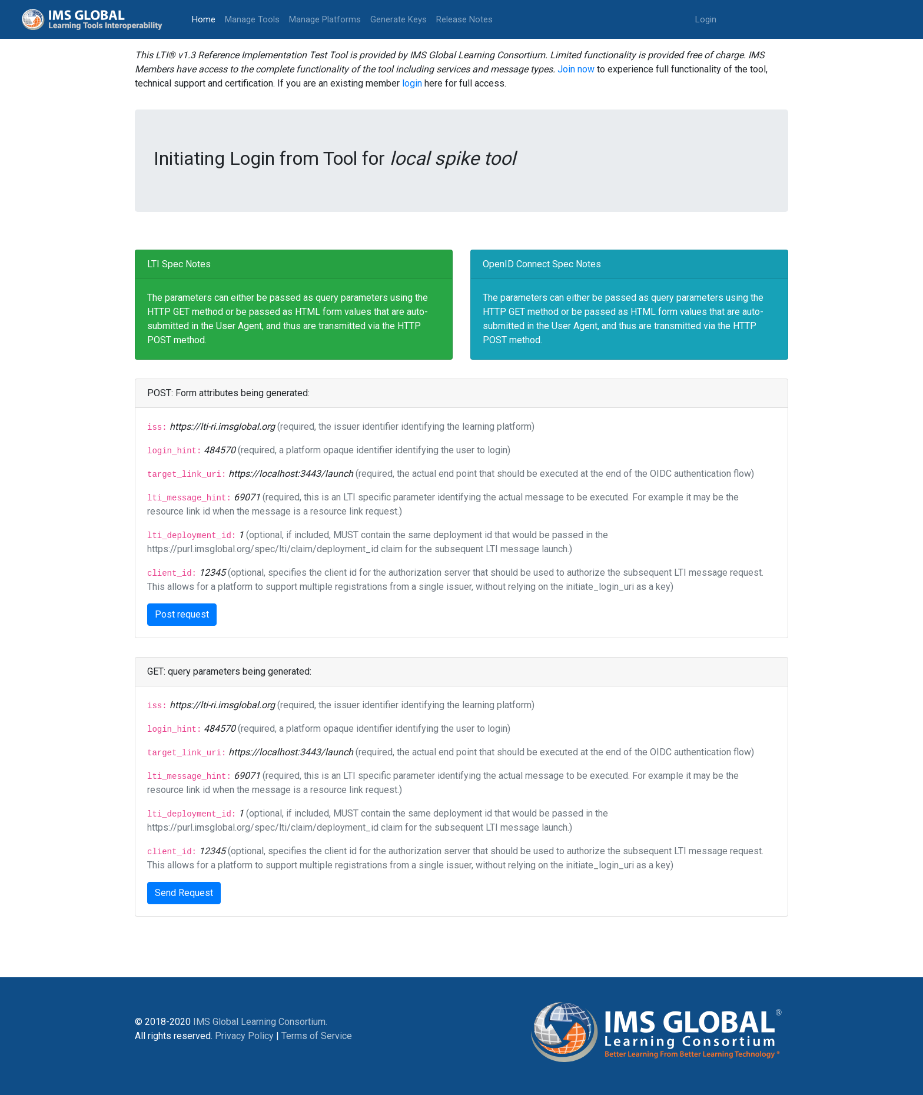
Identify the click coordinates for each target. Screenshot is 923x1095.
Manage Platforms (325, 19)
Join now (576, 69)
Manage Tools (252, 19)
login (412, 83)
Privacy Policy (244, 1035)
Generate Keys (398, 19)
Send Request (184, 892)
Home (206, 18)
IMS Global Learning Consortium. (260, 1021)
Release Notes (464, 19)
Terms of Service (316, 1035)
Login (705, 19)
